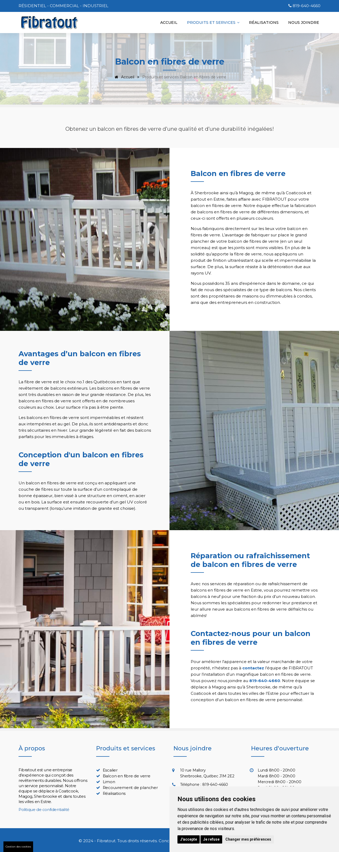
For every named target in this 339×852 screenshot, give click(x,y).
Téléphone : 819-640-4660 (204, 784)
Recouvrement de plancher (130, 787)
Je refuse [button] (211, 839)
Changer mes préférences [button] (248, 839)
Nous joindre (303, 22)
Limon (109, 781)
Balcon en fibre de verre (126, 775)
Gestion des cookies (18, 846)
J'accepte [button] (188, 839)
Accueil (168, 22)
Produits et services (213, 22)
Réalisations (264, 22)
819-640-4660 (306, 5)
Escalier (110, 770)
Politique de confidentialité (44, 809)
